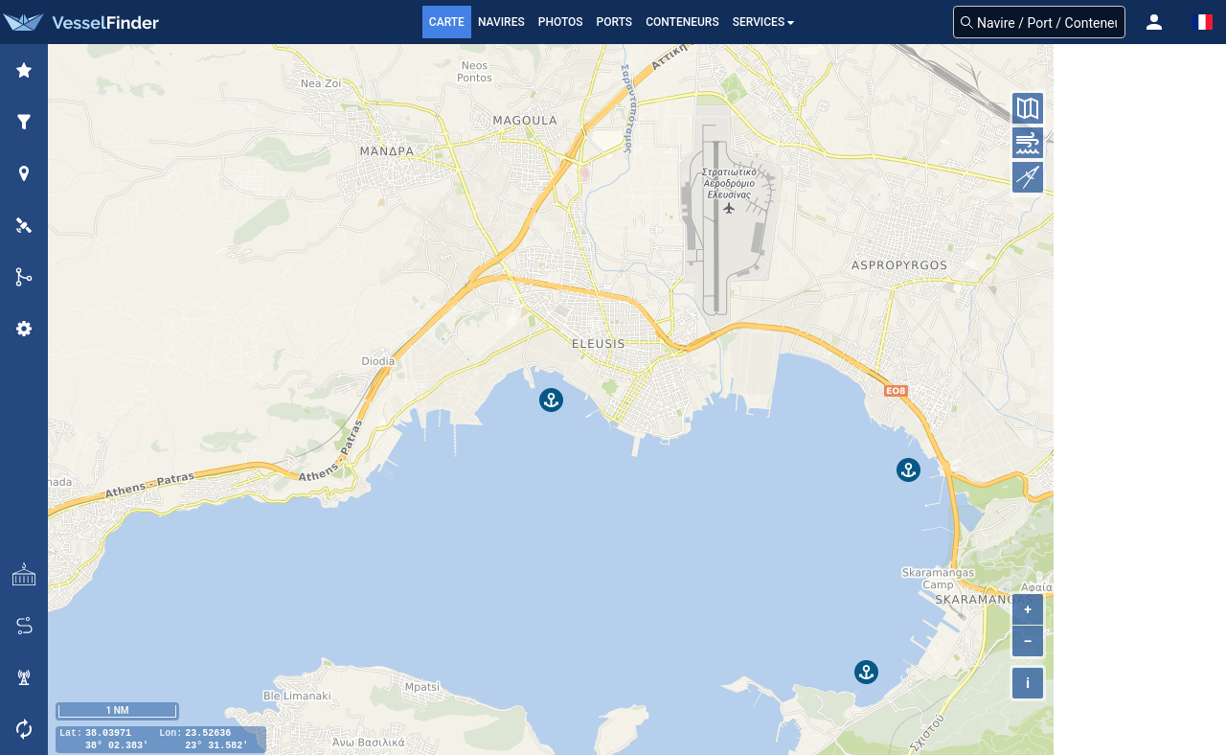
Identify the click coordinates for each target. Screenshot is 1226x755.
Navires (501, 22)
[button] (1154, 22)
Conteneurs (682, 22)
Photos (560, 22)
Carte (447, 22)
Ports (615, 22)
